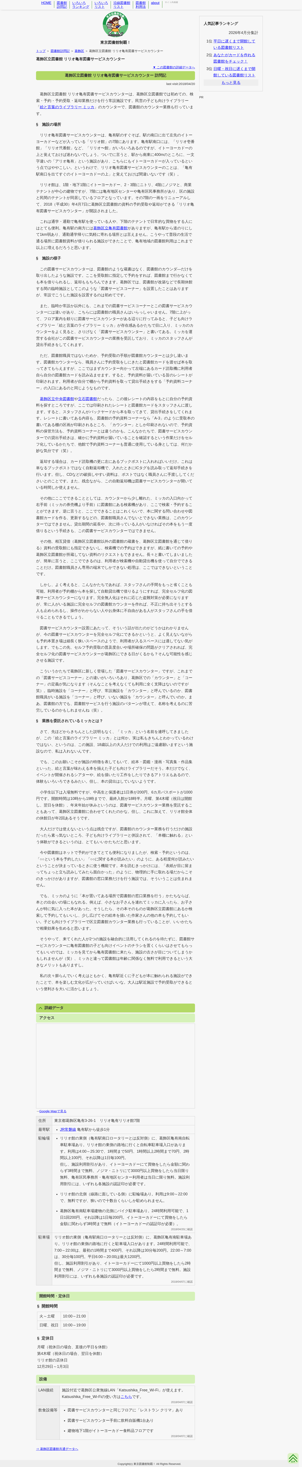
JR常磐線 (68, 1129)
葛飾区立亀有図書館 (110, 228)
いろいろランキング (80, 4)
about (155, 3)
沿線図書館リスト (121, 4)
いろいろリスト (101, 4)
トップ (41, 51)
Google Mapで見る (52, 1111)
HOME (46, 3)
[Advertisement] (231, 110)
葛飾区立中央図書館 (57, 399)
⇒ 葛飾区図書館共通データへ (57, 1449)
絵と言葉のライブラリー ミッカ (67, 107)
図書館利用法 (141, 4)
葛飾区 (79, 51)
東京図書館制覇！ (115, 42)
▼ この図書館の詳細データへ (174, 67)
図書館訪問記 (62, 4)
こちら (126, 1397)
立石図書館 (87, 399)
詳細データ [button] (51, 1008)
